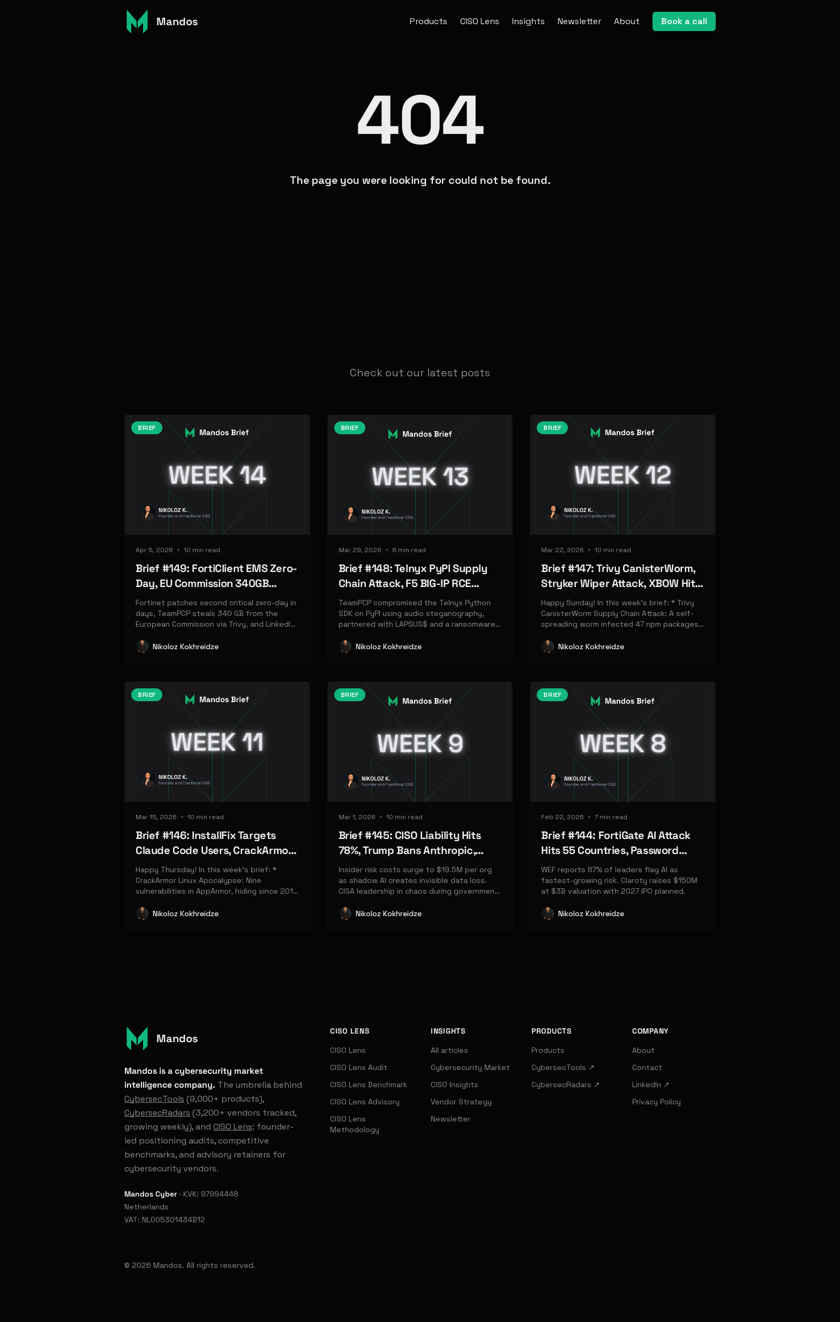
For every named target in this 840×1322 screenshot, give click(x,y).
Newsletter (579, 21)
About (627, 21)
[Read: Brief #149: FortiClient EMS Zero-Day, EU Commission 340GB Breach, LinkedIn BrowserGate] (217, 539)
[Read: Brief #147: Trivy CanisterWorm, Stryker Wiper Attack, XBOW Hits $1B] (622, 539)
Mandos (167, 1265)
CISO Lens (479, 21)
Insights (528, 21)
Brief (147, 428)
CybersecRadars (157, 1112)
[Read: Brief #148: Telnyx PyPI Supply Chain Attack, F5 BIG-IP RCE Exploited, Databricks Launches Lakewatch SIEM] (420, 539)
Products (428, 21)
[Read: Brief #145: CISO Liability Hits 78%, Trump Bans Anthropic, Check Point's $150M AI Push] (420, 806)
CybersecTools (154, 1098)
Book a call (684, 21)
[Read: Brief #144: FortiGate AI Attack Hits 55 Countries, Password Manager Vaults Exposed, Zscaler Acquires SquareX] (622, 806)
